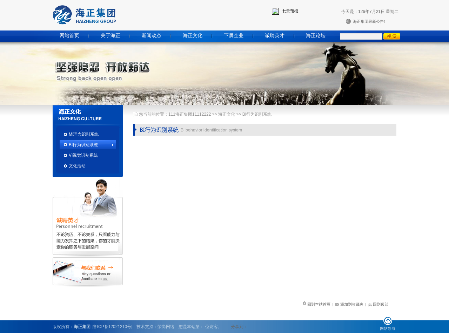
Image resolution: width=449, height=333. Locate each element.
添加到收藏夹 (349, 304)
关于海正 (110, 35)
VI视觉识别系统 (83, 155)
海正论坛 (316, 35)
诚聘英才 (274, 35)
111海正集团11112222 (189, 114)
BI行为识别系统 (83, 144)
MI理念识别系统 (84, 134)
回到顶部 (378, 304)
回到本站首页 (316, 304)
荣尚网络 (166, 326)
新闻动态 (151, 35)
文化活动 (77, 165)
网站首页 (69, 35)
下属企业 (233, 35)
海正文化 (192, 35)
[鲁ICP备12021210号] (112, 326)
